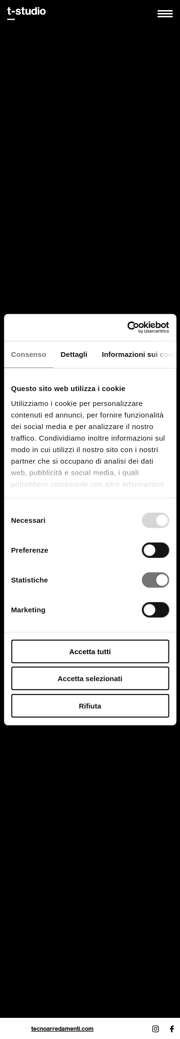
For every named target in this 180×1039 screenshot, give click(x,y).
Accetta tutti (90, 651)
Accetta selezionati (90, 678)
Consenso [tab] (28, 354)
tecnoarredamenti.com (62, 1028)
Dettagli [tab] (73, 354)
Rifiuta (90, 705)
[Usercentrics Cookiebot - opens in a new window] (128, 327)
